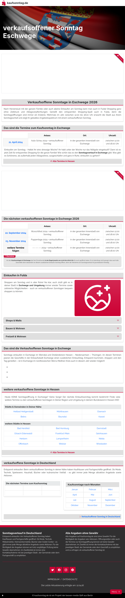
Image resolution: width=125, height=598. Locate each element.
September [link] (110, 500)
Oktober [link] (74, 505)
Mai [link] (92, 495)
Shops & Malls (14, 320)
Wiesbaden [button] (101, 444)
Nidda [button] (101, 438)
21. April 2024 (16, 142)
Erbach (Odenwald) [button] (23, 433)
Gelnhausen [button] (101, 433)
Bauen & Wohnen (15, 328)
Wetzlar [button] (62, 444)
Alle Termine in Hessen (62, 161)
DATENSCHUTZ (70, 579)
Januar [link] (75, 489)
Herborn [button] (23, 438)
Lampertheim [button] (62, 438)
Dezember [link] (110, 505)
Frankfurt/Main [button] (62, 433)
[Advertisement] (62, 73)
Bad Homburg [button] (62, 428)
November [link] (93, 505)
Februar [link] (92, 489)
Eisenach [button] (101, 411)
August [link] (92, 500)
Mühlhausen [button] (62, 411)
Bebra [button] (23, 416)
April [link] (75, 495)
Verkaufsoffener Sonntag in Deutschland (99, 516)
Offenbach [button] (23, 444)
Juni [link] (110, 495)
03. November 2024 (16, 241)
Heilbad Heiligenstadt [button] (23, 411)
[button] (116, 591)
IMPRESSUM (53, 579)
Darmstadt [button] (102, 428)
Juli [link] (74, 500)
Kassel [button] (102, 416)
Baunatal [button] (62, 416)
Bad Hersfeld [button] (23, 428)
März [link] (110, 489)
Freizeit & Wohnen (16, 336)
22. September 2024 (15, 233)
